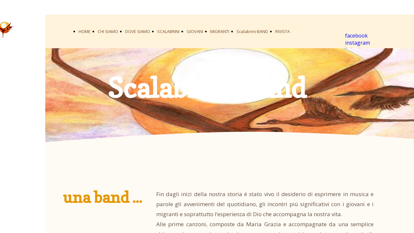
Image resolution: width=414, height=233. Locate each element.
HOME (85, 31)
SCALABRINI (168, 31)
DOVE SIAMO (137, 31)
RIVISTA (282, 31)
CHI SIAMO (108, 31)
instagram (357, 42)
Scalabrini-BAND (252, 31)
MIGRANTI (219, 31)
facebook (356, 35)
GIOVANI (195, 31)
